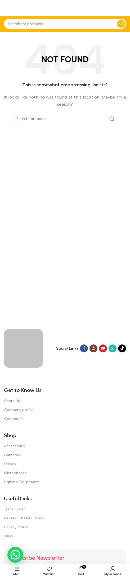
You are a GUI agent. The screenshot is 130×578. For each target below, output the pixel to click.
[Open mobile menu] (6, 8)
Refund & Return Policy (24, 518)
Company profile (18, 410)
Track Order (14, 509)
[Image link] (23, 348)
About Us (12, 401)
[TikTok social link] (122, 348)
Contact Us (14, 419)
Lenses (10, 464)
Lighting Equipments (21, 482)
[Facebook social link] (84, 348)
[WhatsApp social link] (112, 348)
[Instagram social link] (93, 348)
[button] (15, 555)
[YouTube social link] (103, 348)
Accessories (14, 446)
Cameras (12, 455)
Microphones (15, 473)
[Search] (65, 24)
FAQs (8, 536)
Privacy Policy (16, 527)
